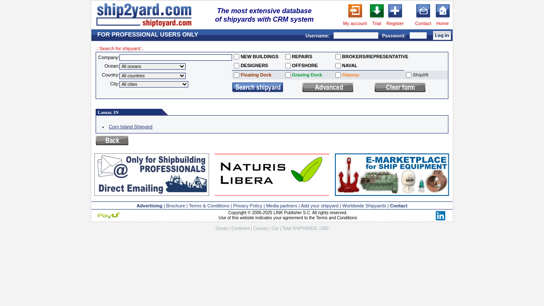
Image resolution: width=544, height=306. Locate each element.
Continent (241, 228)
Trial (376, 23)
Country (260, 228)
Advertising (149, 205)
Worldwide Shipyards (364, 205)
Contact (423, 23)
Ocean (221, 228)
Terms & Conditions (209, 205)
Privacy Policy (247, 205)
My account (355, 23)
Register (395, 23)
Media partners (281, 205)
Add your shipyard (320, 205)
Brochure (175, 205)
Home (442, 23)
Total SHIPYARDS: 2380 (305, 228)
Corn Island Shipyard (131, 126)
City (275, 228)
